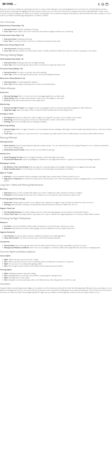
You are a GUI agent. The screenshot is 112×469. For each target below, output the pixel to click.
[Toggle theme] (98, 4)
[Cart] (107, 4)
